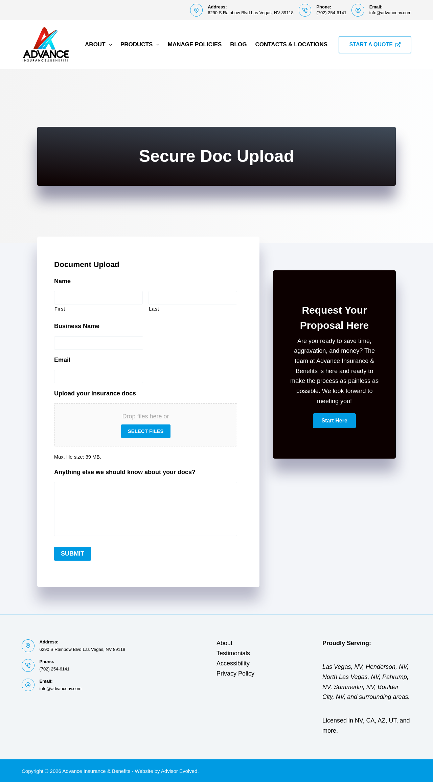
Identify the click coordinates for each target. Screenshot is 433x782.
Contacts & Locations (291, 44)
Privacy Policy (235, 672)
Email (62, 360)
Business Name (76, 326)
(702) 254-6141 (331, 12)
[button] (334, 420)
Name (62, 281)
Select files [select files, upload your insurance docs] (146, 431)
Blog (238, 44)
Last (154, 309)
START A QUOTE (375, 44)
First (59, 309)
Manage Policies (195, 44)
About (100, 45)
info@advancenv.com (390, 12)
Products (141, 45)
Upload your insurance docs (95, 393)
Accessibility (233, 662)
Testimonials (233, 652)
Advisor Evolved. (180, 770)
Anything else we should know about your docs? (125, 472)
